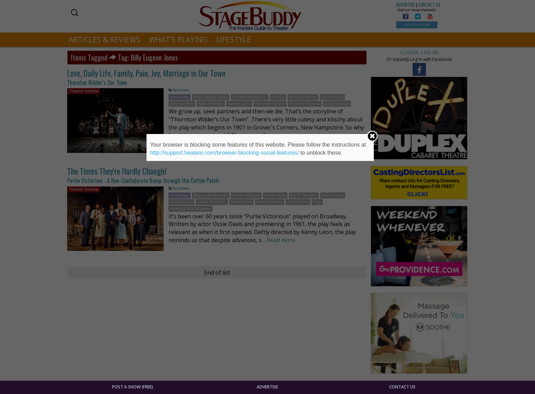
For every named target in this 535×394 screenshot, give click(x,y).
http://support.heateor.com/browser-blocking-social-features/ (224, 153)
